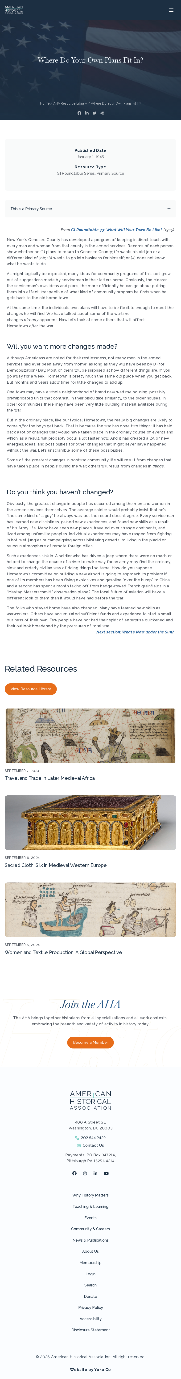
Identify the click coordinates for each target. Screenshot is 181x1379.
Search (90, 1285)
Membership (90, 1262)
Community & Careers (90, 1229)
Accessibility (91, 1319)
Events (90, 1218)
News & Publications (91, 1240)
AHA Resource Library (70, 103)
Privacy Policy (90, 1307)
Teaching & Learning (90, 1206)
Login (90, 1274)
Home (44, 103)
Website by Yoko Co (90, 1369)
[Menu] (170, 10)
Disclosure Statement (90, 1330)
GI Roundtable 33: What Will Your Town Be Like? (116, 230)
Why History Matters (90, 1195)
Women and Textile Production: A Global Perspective (63, 952)
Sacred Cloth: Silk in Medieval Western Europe (56, 865)
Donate (90, 1296)
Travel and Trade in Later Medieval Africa (50, 778)
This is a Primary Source (31, 209)
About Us (90, 1251)
